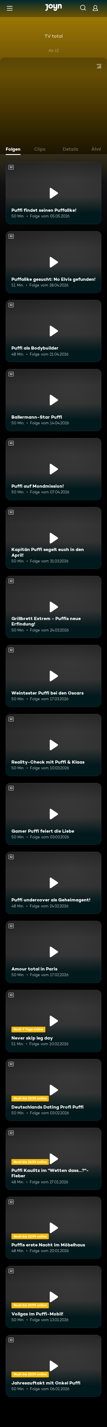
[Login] (95, 8)
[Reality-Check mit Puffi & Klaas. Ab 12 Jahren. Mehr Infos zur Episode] (53, 745)
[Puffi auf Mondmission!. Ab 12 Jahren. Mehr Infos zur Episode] (53, 469)
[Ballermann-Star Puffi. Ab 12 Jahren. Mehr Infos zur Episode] (53, 400)
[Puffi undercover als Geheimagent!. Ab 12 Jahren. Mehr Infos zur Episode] (53, 883)
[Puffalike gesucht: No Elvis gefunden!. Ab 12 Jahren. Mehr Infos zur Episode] (53, 262)
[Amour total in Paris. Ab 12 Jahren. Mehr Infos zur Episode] (53, 952)
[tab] (15, 150)
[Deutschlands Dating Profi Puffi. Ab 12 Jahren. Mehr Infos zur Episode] (53, 1090)
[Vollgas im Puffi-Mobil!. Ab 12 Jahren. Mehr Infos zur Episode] (53, 1297)
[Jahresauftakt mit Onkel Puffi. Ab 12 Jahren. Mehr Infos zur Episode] (53, 1366)
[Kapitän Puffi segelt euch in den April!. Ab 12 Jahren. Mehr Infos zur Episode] (53, 538)
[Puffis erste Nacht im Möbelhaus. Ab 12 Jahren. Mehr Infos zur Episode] (53, 1228)
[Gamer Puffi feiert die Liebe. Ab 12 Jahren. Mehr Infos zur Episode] (53, 814)
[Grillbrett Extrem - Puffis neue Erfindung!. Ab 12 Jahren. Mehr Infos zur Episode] (53, 607)
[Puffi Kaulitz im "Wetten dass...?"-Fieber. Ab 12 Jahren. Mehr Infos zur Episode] (53, 1159)
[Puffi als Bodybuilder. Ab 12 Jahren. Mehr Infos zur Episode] (53, 331)
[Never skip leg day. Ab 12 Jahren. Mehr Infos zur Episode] (53, 1021)
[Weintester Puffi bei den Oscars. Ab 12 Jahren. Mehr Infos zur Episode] (53, 676)
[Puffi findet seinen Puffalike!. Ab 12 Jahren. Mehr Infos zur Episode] (53, 193)
